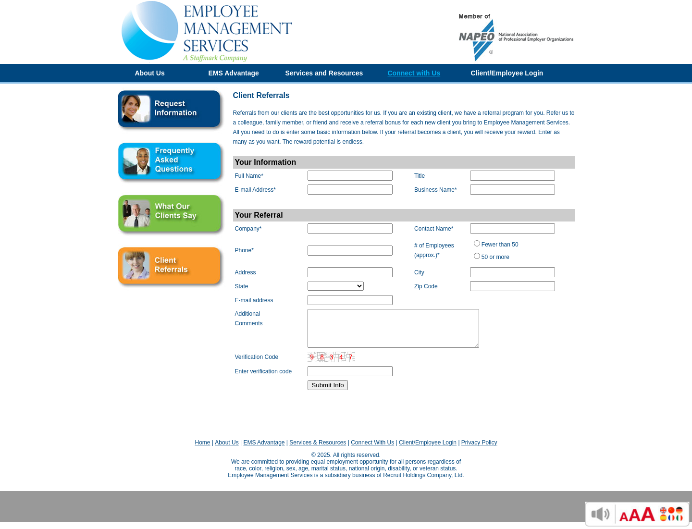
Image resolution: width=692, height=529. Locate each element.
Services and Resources (324, 73)
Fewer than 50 (500, 244)
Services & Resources (317, 449)
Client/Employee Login (507, 73)
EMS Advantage (234, 73)
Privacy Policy (479, 449)
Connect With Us (372, 449)
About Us (150, 73)
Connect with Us (414, 73)
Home (202, 449)
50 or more (495, 257)
